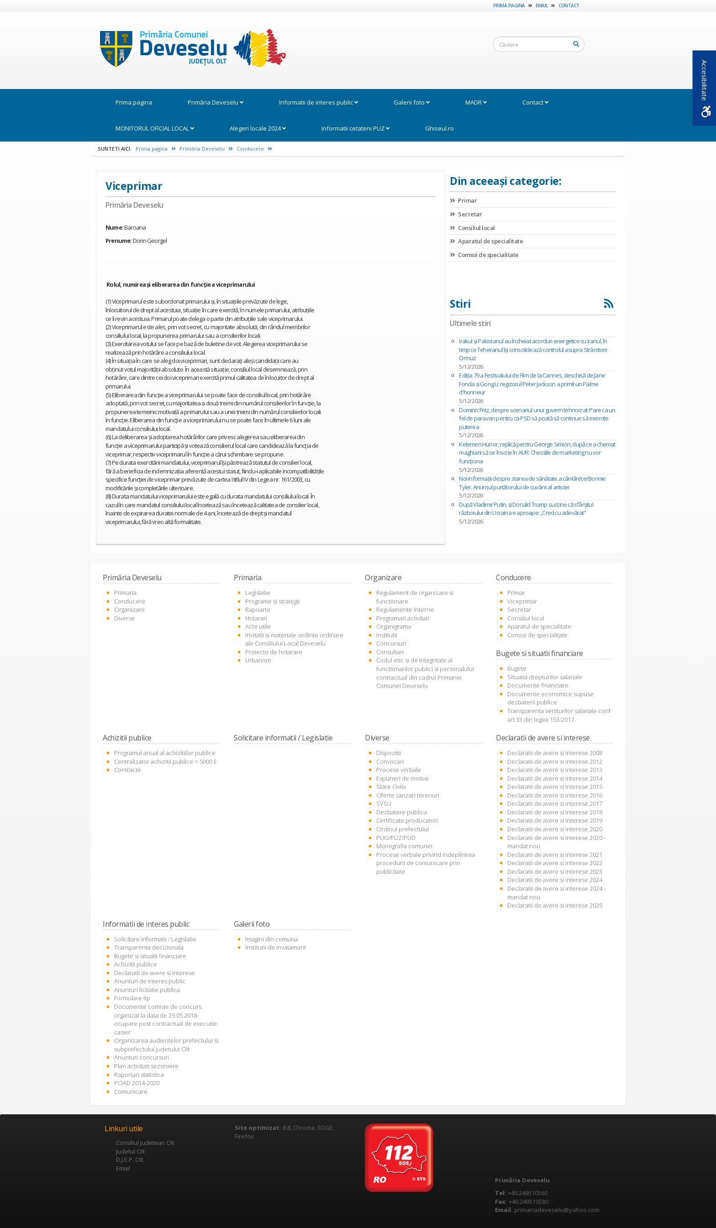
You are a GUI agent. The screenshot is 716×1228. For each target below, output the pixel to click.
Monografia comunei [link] (404, 846)
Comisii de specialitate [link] (484, 255)
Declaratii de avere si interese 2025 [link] (554, 905)
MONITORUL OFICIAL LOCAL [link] (155, 128)
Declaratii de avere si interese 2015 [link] (554, 786)
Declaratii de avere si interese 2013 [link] (554, 770)
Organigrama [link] (393, 626)
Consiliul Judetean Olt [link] (145, 1143)
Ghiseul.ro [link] (439, 128)
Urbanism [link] (258, 660)
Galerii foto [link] (412, 102)
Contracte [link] (127, 770)
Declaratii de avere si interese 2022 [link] (554, 863)
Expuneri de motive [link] (402, 778)
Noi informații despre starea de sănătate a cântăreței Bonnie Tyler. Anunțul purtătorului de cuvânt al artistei (532, 482)
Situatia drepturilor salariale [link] (544, 677)
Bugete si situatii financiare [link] (150, 956)
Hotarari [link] (256, 618)
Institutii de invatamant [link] (275, 947)
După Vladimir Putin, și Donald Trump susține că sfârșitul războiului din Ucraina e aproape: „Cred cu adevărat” (526, 508)
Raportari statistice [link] (139, 1075)
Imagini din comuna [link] (271, 939)
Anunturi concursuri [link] (141, 1057)
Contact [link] (568, 5)
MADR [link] (476, 102)
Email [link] (542, 5)
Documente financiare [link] (538, 685)
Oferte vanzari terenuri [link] (407, 795)
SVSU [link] (383, 803)
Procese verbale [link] (398, 770)
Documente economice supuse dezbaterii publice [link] (550, 698)
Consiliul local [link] (472, 228)
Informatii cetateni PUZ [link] (355, 128)
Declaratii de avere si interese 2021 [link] (554, 854)
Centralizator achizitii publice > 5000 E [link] (165, 761)
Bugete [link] (516, 668)
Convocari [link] (390, 761)
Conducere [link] (254, 148)
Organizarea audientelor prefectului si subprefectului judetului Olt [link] (166, 1044)
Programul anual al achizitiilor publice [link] (165, 753)
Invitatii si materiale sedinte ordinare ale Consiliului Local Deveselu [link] (294, 639)
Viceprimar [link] (522, 601)
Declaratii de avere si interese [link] (154, 973)
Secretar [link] (466, 214)
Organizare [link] (129, 609)
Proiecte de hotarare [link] (273, 652)
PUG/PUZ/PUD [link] (396, 838)
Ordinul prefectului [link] (402, 829)
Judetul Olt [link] (130, 1151)
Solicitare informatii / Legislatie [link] (155, 939)
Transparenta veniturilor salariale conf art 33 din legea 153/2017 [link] (559, 715)
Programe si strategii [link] (272, 601)
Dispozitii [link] (388, 753)
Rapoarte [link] (257, 609)
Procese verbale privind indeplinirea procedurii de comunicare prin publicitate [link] (425, 863)
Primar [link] (463, 200)
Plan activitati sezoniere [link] (146, 1066)
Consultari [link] (390, 652)
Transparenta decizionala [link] (149, 947)
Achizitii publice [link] (135, 964)
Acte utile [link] (258, 626)
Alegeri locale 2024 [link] (258, 128)
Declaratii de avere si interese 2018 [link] (554, 812)
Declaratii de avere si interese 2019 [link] (554, 820)
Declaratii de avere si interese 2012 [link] (554, 761)
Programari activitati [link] (402, 618)
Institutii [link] (386, 635)
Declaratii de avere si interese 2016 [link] (554, 795)
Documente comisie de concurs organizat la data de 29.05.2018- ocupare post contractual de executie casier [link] (165, 1019)
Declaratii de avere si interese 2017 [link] (554, 803)
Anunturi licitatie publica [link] (147, 990)
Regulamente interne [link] (405, 609)
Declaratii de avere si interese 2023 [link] (554, 871)
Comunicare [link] (130, 1091)
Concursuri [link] (391, 643)
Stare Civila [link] (391, 786)
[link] (188, 50)
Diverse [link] (124, 618)
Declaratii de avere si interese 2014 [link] (554, 778)
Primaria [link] (125, 592)
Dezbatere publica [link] (401, 812)
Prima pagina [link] (509, 5)
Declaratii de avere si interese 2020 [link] (554, 829)
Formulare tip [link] (132, 998)
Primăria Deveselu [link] (215, 102)
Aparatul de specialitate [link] (486, 241)
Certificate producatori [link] (407, 820)
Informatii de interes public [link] (318, 102)
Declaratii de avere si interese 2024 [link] (554, 880)
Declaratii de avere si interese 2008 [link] (554, 753)
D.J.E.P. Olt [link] (129, 1159)
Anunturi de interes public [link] (149, 981)
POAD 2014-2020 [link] (136, 1083)
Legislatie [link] (257, 592)
